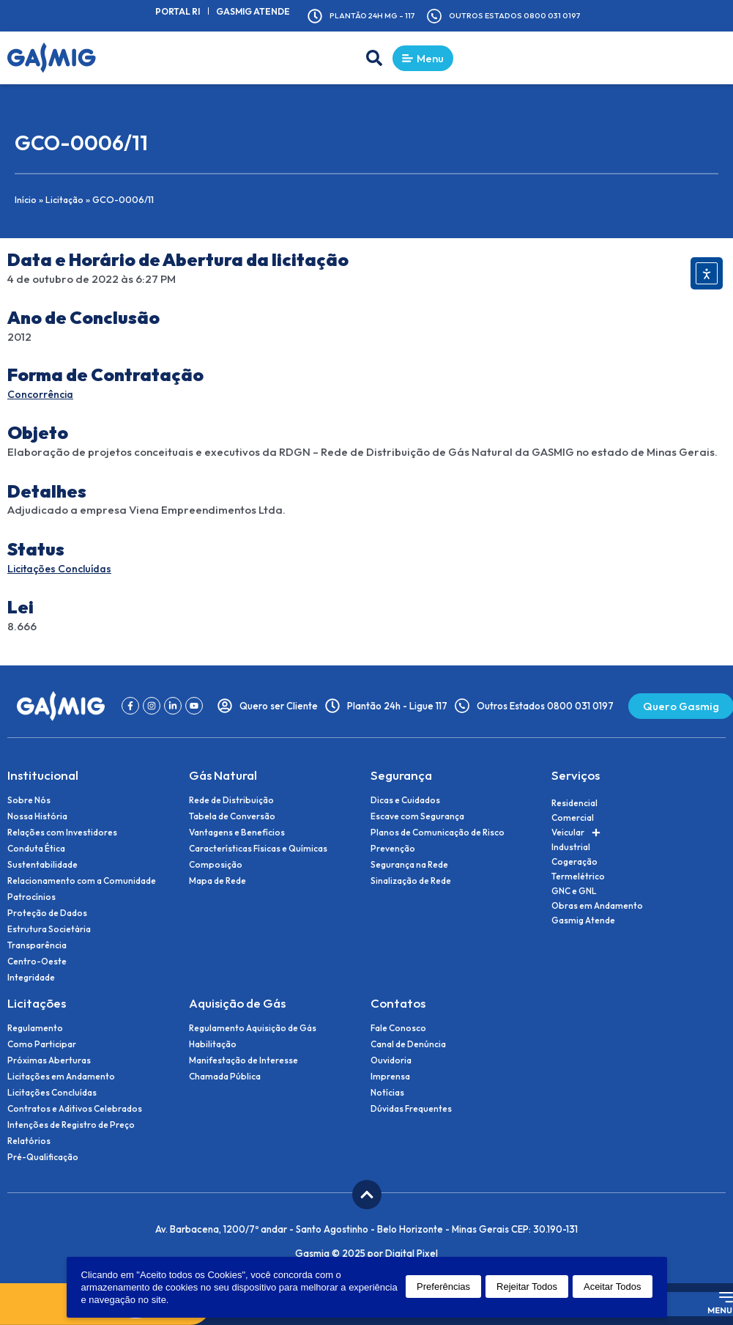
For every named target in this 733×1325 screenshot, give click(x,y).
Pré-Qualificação (42, 1158)
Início (26, 201)
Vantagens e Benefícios (237, 833)
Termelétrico (578, 876)
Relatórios (29, 1141)
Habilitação (213, 1045)
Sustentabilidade (42, 865)
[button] (364, 59)
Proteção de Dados (47, 913)
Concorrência (43, 395)
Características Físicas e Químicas (258, 849)
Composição (215, 865)
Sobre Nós (29, 801)
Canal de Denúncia (408, 1045)
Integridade (31, 978)
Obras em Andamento (597, 906)
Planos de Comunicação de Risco (438, 833)
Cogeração (574, 862)
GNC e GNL (574, 891)
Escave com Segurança (417, 817)
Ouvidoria (391, 1061)
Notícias (387, 1093)
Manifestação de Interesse (243, 1061)
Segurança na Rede (409, 865)
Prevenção (393, 849)
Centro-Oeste (37, 962)
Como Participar (41, 1045)
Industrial (570, 847)
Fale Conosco (398, 1029)
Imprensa (390, 1077)
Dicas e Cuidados (405, 801)
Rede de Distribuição (231, 801)
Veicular (575, 833)
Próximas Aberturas (49, 1061)
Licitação (66, 201)
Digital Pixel (411, 1254)
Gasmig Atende (262, 11)
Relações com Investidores (62, 833)
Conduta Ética (36, 849)
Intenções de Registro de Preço (71, 1125)
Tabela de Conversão (232, 817)
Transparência (37, 946)
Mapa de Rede (217, 881)
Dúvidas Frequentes (411, 1109)
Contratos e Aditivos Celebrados (74, 1109)
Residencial (574, 803)
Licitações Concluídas (64, 570)
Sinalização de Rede (411, 881)
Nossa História (37, 817)
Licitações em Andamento (61, 1077)
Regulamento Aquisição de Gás (252, 1029)
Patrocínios (31, 897)
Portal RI (190, 11)
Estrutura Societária (49, 930)
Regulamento (35, 1029)
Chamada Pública (225, 1077)
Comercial (572, 818)
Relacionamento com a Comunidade (81, 881)
